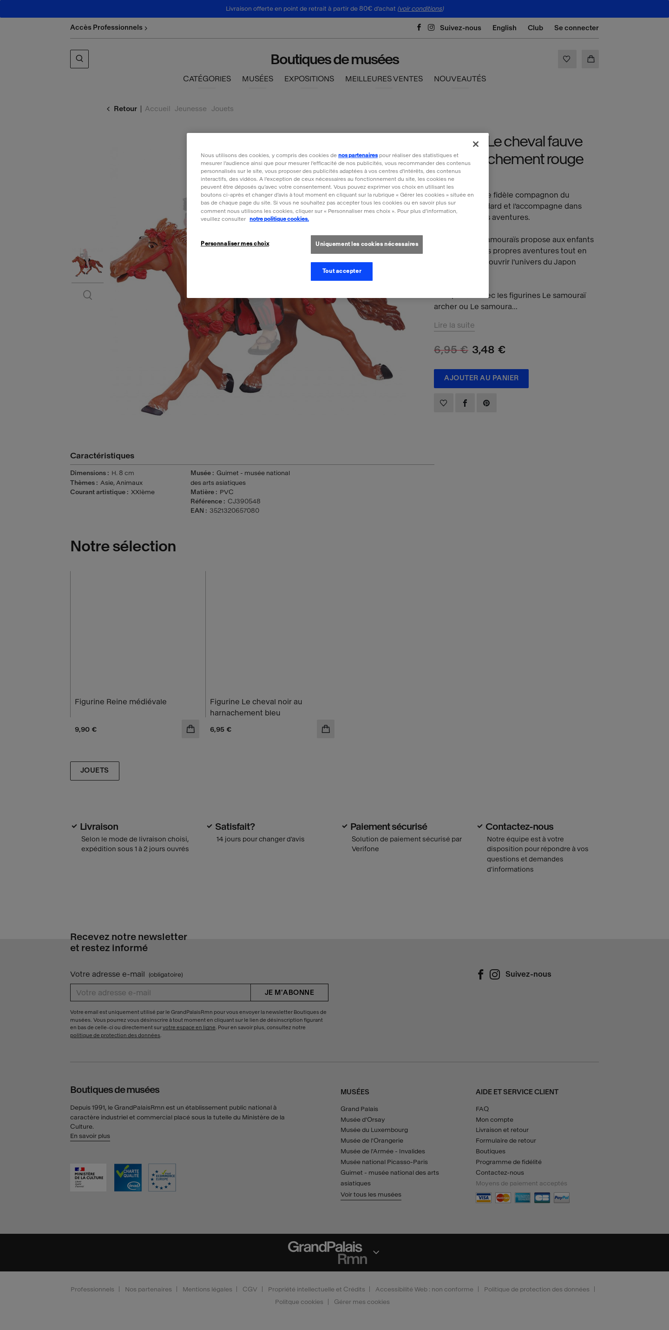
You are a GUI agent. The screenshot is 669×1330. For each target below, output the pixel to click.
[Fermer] (476, 144)
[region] (338, 215)
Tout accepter (341, 271)
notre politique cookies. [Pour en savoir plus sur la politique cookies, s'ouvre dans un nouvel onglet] (279, 219)
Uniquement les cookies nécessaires (366, 244)
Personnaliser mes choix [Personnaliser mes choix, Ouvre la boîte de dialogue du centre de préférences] (235, 243)
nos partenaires (358, 155)
